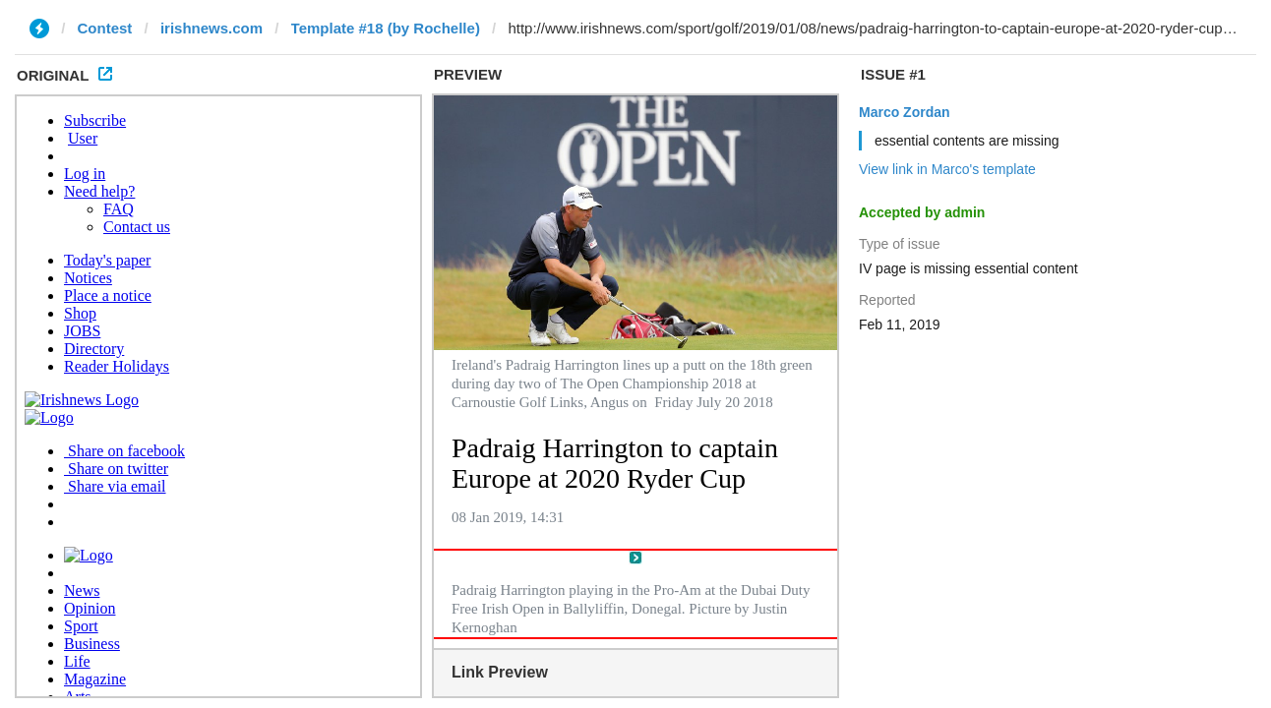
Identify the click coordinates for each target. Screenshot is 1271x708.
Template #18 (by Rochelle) (385, 28)
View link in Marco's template (947, 169)
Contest (105, 28)
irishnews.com (211, 28)
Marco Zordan (904, 112)
